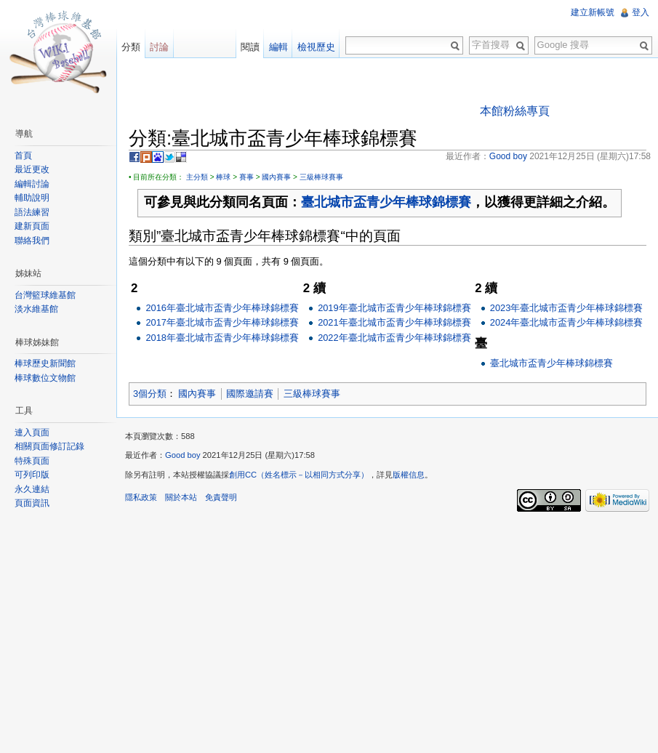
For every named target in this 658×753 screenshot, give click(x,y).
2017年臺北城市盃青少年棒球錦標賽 (221, 322)
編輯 (278, 46)
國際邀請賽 (249, 393)
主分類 (197, 177)
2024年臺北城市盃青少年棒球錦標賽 (566, 322)
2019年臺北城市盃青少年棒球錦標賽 (394, 307)
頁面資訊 (32, 503)
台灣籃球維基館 (45, 295)
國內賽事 (276, 177)
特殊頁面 (32, 461)
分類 (130, 46)
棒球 (223, 177)
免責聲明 (221, 497)
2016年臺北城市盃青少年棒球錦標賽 (221, 307)
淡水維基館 (36, 309)
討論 (159, 46)
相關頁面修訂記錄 (49, 446)
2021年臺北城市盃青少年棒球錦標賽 (394, 322)
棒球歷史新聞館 (45, 363)
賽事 (246, 177)
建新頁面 (32, 226)
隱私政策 (141, 497)
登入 (640, 12)
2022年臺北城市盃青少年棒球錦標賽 (394, 337)
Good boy (183, 455)
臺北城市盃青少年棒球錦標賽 (386, 202)
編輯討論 (32, 184)
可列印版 (32, 475)
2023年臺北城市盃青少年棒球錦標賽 (566, 307)
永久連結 (32, 489)
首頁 (23, 155)
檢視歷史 (316, 46)
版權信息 (409, 474)
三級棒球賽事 (321, 177)
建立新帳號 (592, 12)
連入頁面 (32, 432)
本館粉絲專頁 (515, 111)
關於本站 (181, 497)
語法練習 (32, 212)
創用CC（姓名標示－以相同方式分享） (299, 474)
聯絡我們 (32, 240)
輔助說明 (32, 198)
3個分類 (149, 393)
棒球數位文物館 (45, 378)
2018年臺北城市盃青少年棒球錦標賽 (221, 337)
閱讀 (250, 46)
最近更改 (32, 169)
